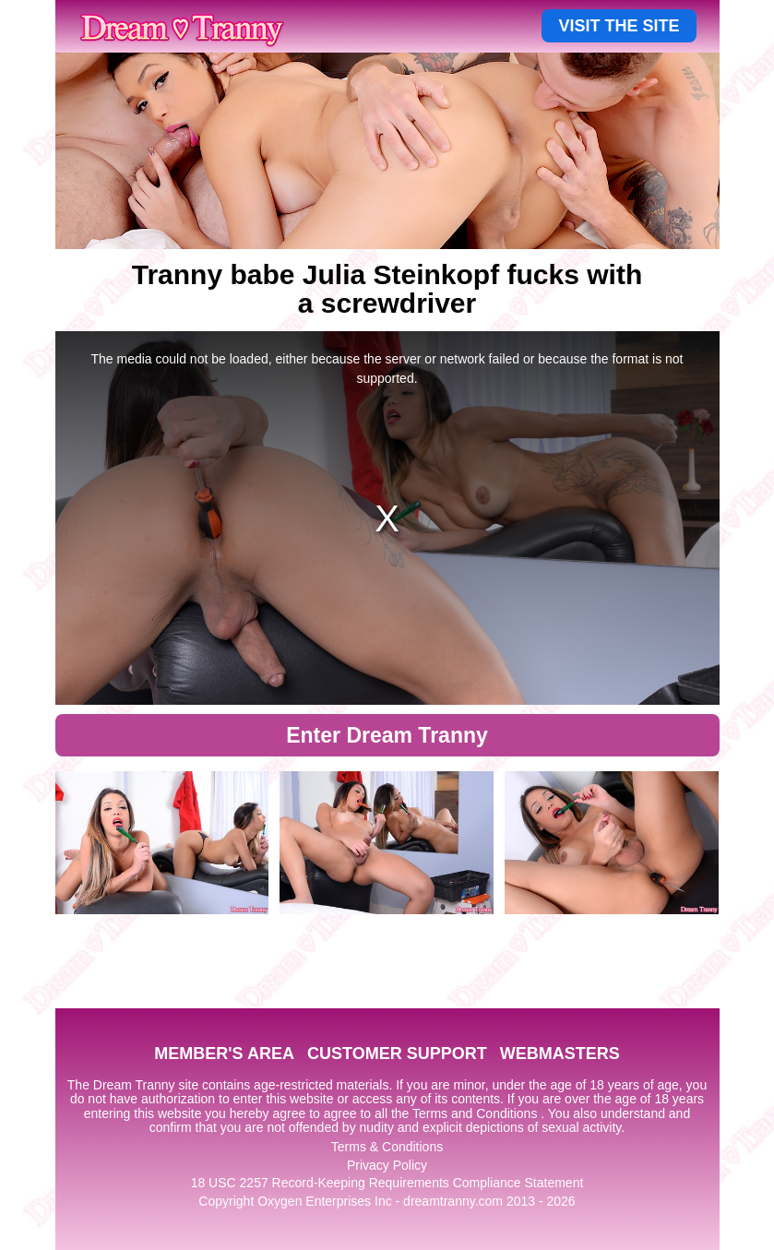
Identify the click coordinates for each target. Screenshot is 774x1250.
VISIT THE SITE (618, 26)
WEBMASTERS (560, 1053)
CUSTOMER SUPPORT (397, 1053)
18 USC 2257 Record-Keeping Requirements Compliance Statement (387, 1182)
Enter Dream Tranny (387, 735)
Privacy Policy (387, 1165)
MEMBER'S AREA (224, 1053)
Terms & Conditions (387, 1146)
